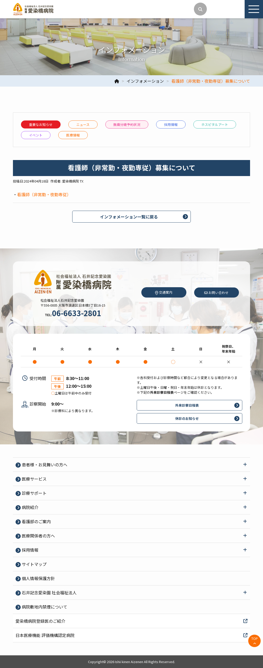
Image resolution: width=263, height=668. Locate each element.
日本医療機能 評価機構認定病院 (131, 635)
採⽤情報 (171, 124)
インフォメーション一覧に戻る (129, 217)
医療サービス (34, 479)
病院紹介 (29, 507)
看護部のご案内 (36, 521)
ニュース (83, 124)
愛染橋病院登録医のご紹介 (131, 621)
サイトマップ (34, 564)
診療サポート (34, 493)
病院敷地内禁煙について (44, 607)
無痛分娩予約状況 (126, 124)
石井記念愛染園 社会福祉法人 (49, 592)
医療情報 (73, 135)
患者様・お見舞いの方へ (44, 464)
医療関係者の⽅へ (38, 536)
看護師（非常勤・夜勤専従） (44, 194)
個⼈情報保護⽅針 (38, 578)
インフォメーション (145, 81)
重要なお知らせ (41, 124)
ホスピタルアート (214, 124)
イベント (35, 135)
